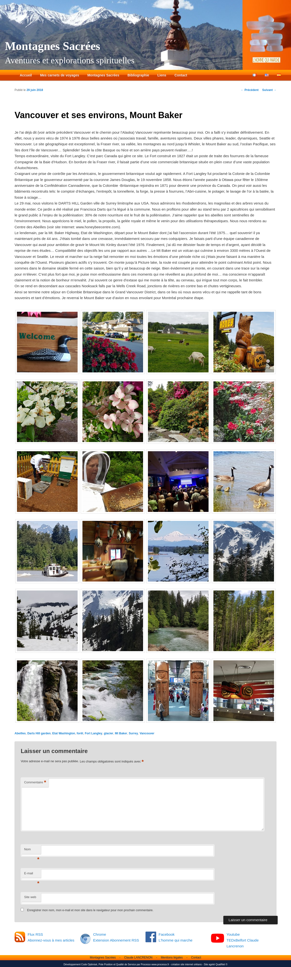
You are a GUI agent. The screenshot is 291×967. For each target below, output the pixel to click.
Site (206, 964)
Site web (30, 897)
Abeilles (20, 733)
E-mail (31, 874)
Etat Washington (63, 733)
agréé (212, 964)
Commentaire (35, 782)
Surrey (133, 733)
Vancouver (147, 733)
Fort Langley (93, 733)
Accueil (26, 75)
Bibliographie (138, 75)
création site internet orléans (186, 964)
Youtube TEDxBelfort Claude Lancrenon (242, 940)
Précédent (250, 90)
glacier (108, 733)
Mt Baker (121, 733)
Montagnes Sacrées (52, 46)
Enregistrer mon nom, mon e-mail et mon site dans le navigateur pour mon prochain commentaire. (90, 910)
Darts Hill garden (39, 733)
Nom (31, 850)
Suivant (269, 90)
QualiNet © (221, 964)
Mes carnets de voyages (59, 75)
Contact (181, 75)
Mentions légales (172, 957)
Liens (161, 75)
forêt (80, 733)
